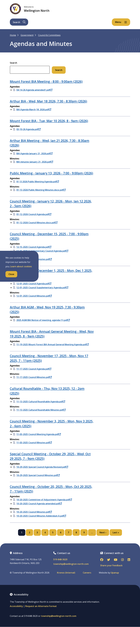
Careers (87, 572)
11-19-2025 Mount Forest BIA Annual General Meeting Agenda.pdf (52, 344)
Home (13, 35)
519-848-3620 (60, 559)
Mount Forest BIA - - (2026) (49, 121)
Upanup (115, 572)
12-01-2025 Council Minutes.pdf (34, 295)
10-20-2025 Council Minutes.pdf (34, 511)
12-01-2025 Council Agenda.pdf (33, 283)
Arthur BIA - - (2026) (48, 101)
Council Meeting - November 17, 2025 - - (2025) (49, 358)
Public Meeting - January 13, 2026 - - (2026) (51, 173)
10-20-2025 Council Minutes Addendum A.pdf (41, 515)
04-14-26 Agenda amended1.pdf (34, 89)
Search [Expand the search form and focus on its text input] (19, 22)
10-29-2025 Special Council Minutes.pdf (38, 475)
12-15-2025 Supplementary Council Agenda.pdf (42, 250)
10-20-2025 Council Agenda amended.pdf (39, 503)
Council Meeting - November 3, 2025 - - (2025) (51, 423)
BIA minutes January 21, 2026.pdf (34, 161)
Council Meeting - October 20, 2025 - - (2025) (51, 488)
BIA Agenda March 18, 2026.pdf (33, 109)
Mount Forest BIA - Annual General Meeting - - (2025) (52, 333)
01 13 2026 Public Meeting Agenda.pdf (37, 181)
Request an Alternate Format (41, 606)
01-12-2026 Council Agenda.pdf (33, 214)
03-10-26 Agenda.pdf (28, 129)
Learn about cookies (21, 266)
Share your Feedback (111, 565)
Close (11, 274)
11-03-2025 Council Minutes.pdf (34, 442)
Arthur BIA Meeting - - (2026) (49, 142)
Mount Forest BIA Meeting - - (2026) (46, 81)
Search (13, 62)
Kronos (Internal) (66, 572)
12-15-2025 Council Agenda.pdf (33, 246)
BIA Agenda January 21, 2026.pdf (34, 153)
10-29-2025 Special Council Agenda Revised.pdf (42, 466)
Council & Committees (49, 35)
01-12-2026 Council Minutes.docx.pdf (36, 222)
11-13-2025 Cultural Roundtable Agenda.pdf (40, 401)
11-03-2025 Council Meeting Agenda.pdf (38, 434)
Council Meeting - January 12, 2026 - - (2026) (51, 203)
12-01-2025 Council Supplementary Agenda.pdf (42, 287)
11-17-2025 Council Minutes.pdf (34, 377)
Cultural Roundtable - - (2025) (47, 390)
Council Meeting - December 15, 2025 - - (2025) (49, 236)
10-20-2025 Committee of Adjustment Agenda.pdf (44, 499)
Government (27, 35)
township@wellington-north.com (71, 564)
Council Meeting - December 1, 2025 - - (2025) (51, 272)
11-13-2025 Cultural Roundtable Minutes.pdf (41, 409)
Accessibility (16, 606)
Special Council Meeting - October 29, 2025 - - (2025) (50, 456)
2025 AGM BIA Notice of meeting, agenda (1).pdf (43, 320)
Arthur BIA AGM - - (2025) (47, 309)
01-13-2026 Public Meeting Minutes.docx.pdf (41, 189)
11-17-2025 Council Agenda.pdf (33, 368)
